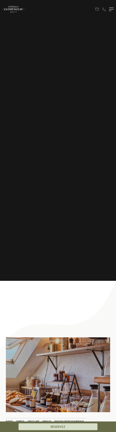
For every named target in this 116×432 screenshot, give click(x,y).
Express (20, 421)
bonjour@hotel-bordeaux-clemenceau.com (97, 9)
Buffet (9, 421)
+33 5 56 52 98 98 (104, 9)
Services (46, 421)
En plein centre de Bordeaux (69, 421)
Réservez (58, 426)
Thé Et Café (33, 421)
